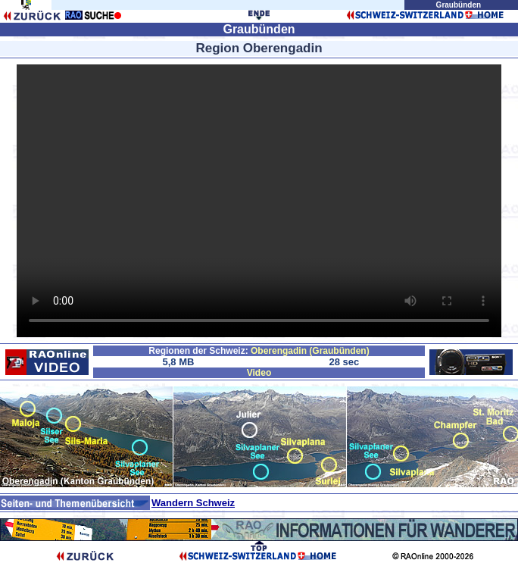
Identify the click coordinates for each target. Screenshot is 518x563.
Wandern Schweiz (193, 502)
